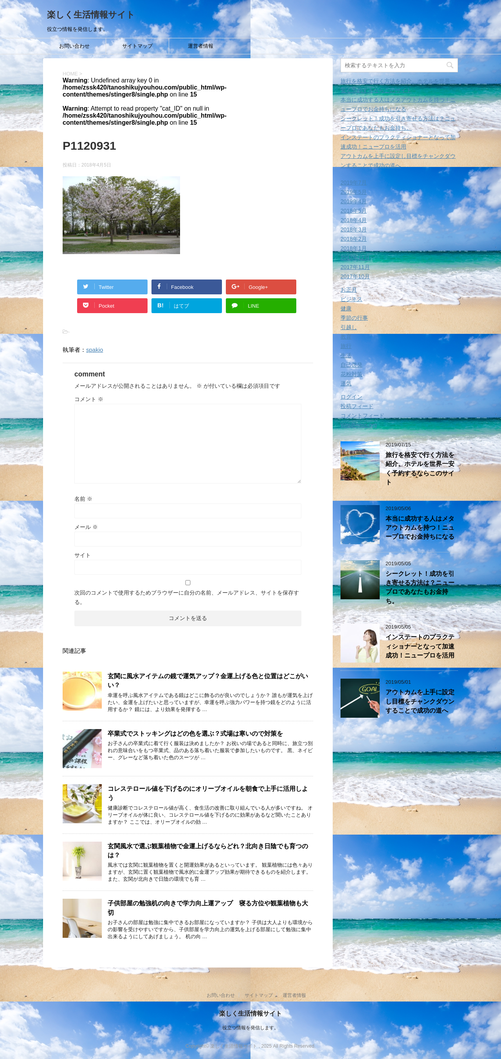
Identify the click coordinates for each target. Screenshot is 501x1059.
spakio (94, 349)
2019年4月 (354, 201)
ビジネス (351, 299)
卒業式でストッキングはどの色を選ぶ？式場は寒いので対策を (195, 733)
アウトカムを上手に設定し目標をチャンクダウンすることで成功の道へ (420, 701)
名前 (83, 499)
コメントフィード (362, 415)
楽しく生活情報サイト (91, 15)
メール (86, 527)
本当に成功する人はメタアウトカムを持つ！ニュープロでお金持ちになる (420, 527)
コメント (88, 399)
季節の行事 (354, 318)
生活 (346, 355)
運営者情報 (200, 46)
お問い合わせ (74, 46)
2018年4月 (354, 220)
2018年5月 (354, 211)
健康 (346, 308)
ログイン (351, 397)
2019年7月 (354, 182)
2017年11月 (355, 267)
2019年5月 (354, 192)
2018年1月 (354, 248)
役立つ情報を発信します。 (250, 1027)
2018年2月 (354, 239)
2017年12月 (355, 257)
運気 (346, 383)
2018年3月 (354, 229)
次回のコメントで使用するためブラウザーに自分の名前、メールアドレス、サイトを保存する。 (186, 597)
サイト (82, 555)
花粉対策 (351, 374)
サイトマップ (137, 46)
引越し (349, 327)
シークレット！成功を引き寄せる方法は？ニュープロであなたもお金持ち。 (420, 587)
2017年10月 (355, 276)
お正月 (349, 290)
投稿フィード (357, 406)
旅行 (346, 346)
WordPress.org (359, 425)
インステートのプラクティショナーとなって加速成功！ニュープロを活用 (420, 646)
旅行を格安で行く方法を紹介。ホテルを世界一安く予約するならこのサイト (420, 469)
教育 (346, 336)
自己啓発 (351, 365)
